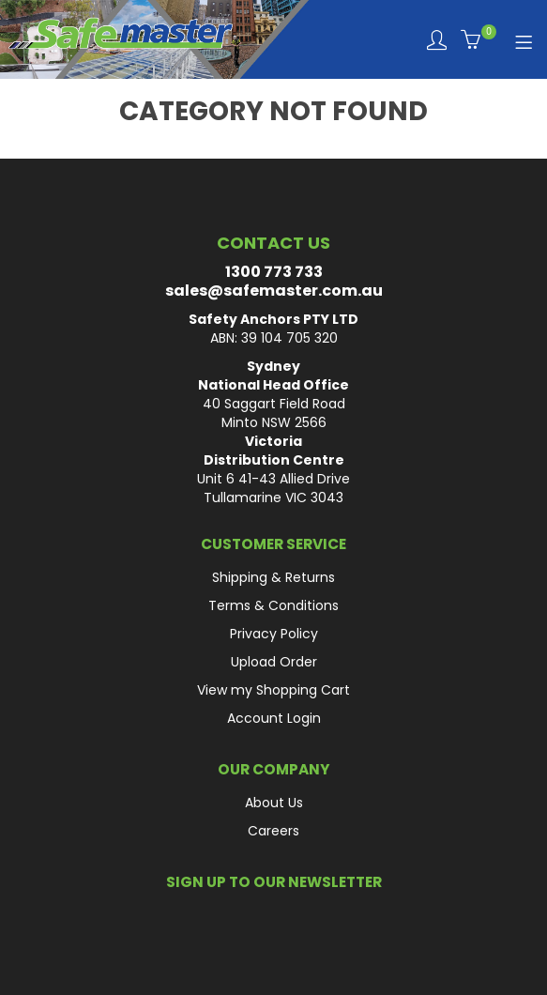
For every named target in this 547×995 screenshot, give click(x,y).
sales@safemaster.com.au (274, 290)
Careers (273, 830)
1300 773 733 (274, 272)
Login (437, 40)
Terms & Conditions (273, 605)
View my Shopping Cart (273, 690)
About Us (274, 802)
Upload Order (274, 661)
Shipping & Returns (273, 577)
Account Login (274, 718)
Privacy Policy (274, 633)
